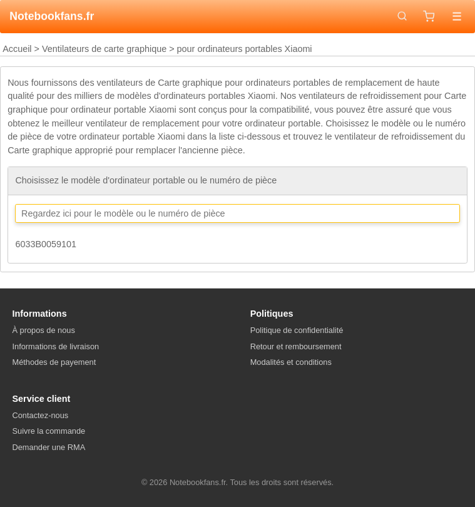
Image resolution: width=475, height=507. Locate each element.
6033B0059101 (45, 244)
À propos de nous (44, 330)
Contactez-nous (41, 415)
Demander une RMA (49, 447)
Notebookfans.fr (51, 16)
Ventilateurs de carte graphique (104, 49)
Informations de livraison (56, 346)
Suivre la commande (49, 431)
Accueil (17, 49)
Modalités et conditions (291, 362)
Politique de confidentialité (297, 330)
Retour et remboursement (296, 346)
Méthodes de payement (54, 362)
